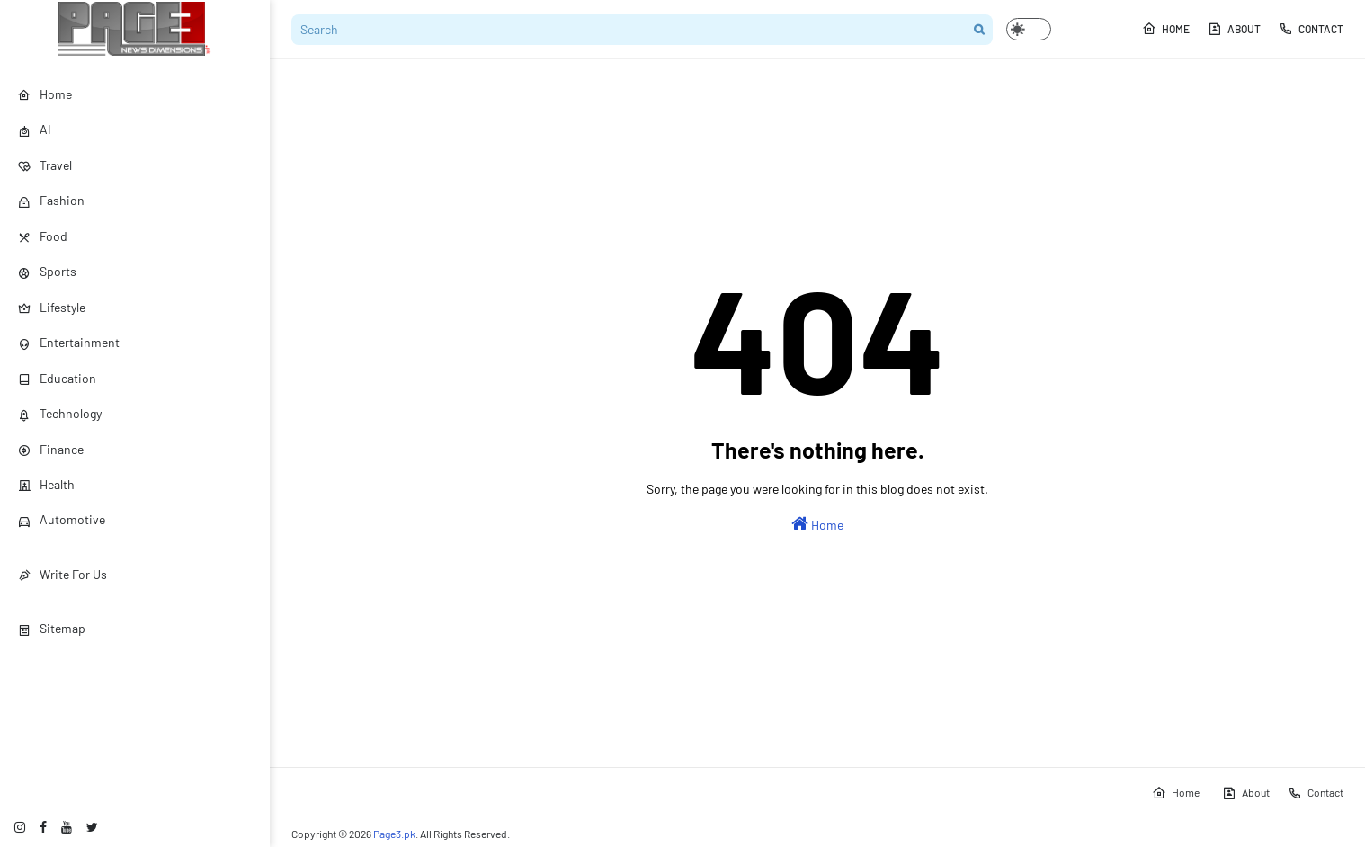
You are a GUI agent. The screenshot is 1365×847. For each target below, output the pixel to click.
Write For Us (62, 574)
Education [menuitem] (57, 378)
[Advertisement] (817, 125)
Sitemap (51, 628)
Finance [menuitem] (51, 449)
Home (1166, 29)
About (1234, 29)
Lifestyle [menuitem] (51, 307)
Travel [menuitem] (45, 165)
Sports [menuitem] (47, 271)
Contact (1311, 29)
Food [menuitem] (42, 236)
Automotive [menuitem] (61, 519)
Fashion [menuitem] (51, 200)
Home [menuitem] (45, 94)
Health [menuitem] (46, 484)
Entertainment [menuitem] (69, 342)
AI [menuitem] (34, 129)
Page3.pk (394, 833)
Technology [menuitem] (60, 413)
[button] (1028, 29)
